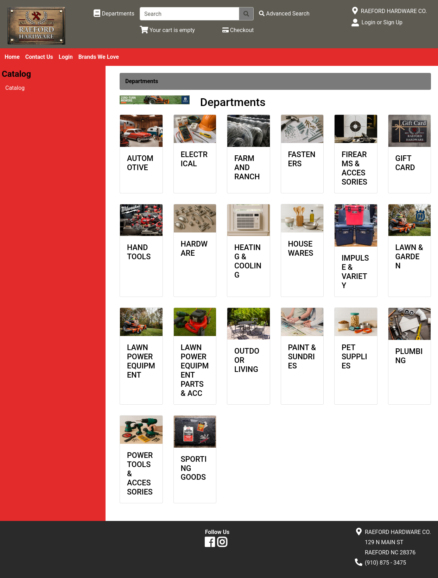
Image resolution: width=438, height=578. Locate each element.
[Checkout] (238, 30)
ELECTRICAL (194, 159)
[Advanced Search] (284, 13)
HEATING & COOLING (247, 261)
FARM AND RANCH (247, 167)
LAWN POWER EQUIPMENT (141, 361)
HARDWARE (194, 248)
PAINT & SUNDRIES (302, 356)
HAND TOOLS (139, 252)
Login (66, 57)
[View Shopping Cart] (167, 30)
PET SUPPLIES (354, 356)
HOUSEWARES (300, 248)
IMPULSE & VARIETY (355, 272)
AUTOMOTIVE (140, 163)
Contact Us (39, 57)
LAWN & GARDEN (409, 256)
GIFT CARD (405, 163)
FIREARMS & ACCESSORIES (354, 168)
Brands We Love (98, 57)
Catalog (15, 88)
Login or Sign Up (382, 22)
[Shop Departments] (114, 14)
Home (12, 57)
